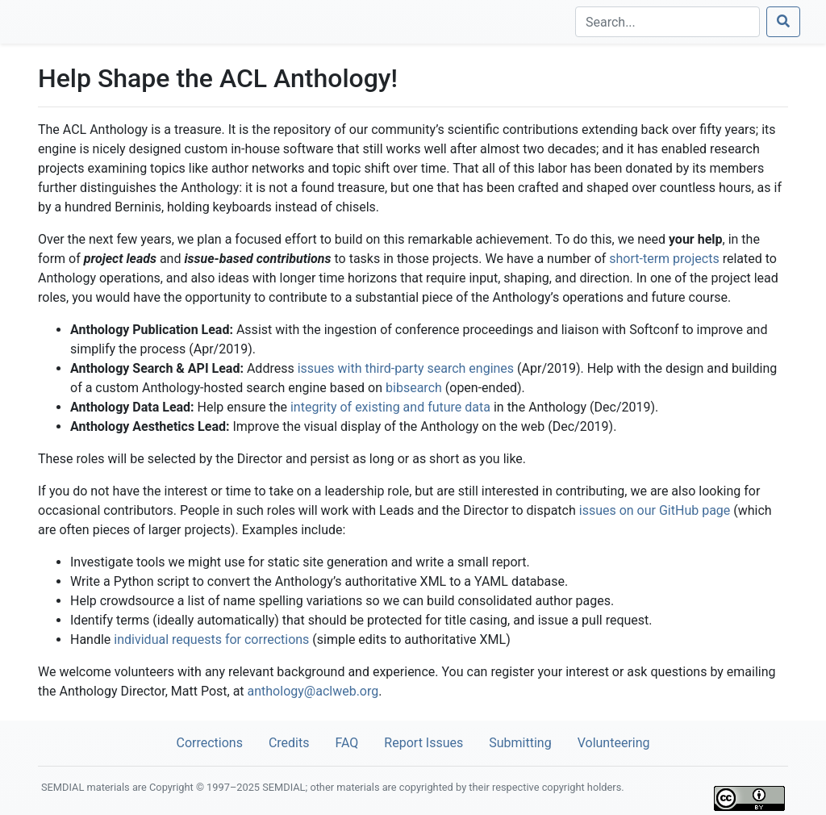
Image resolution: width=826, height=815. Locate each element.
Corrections (209, 742)
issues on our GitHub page (655, 510)
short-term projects (664, 258)
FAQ (346, 742)
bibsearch (414, 387)
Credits (289, 742)
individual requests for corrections (211, 639)
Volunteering (614, 742)
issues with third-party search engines (406, 368)
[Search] (667, 21)
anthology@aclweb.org (313, 691)
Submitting (520, 742)
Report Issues (423, 742)
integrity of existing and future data (390, 407)
